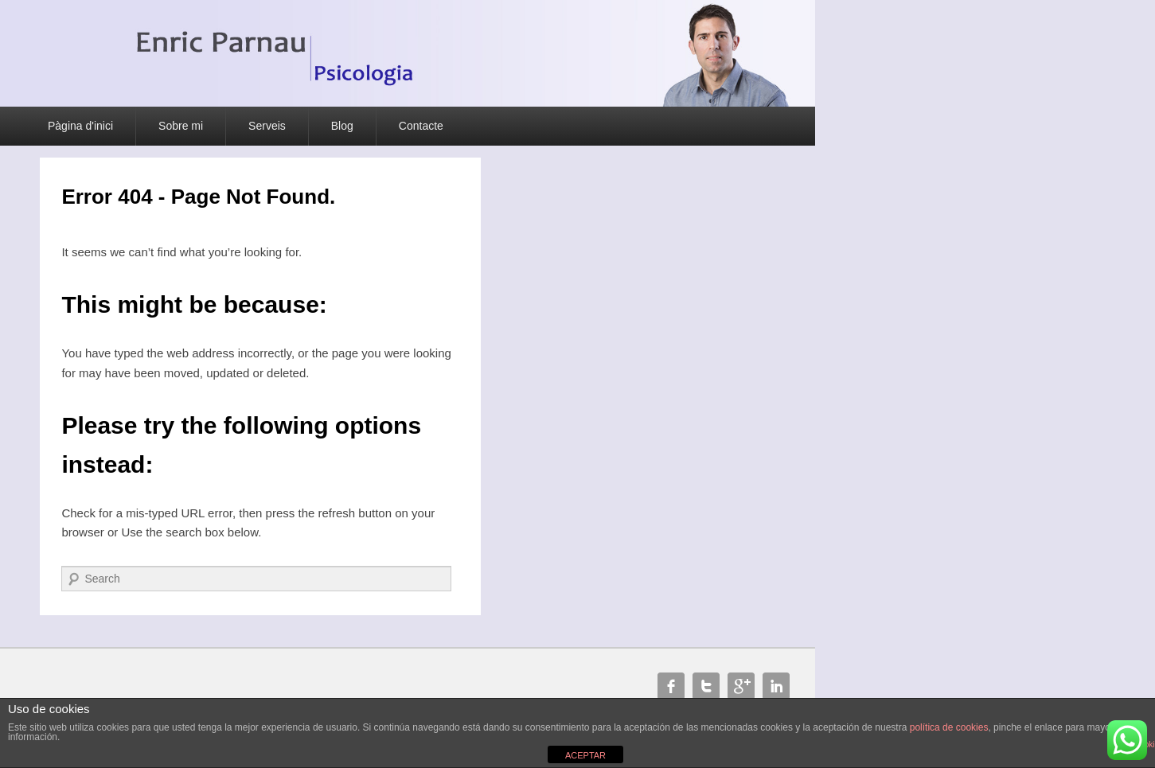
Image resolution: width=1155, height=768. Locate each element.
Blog (342, 125)
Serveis (267, 125)
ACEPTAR (585, 755)
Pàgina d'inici (80, 125)
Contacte (421, 125)
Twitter (706, 686)
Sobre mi (180, 125)
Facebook (671, 686)
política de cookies (949, 727)
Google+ (741, 686)
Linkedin (776, 686)
